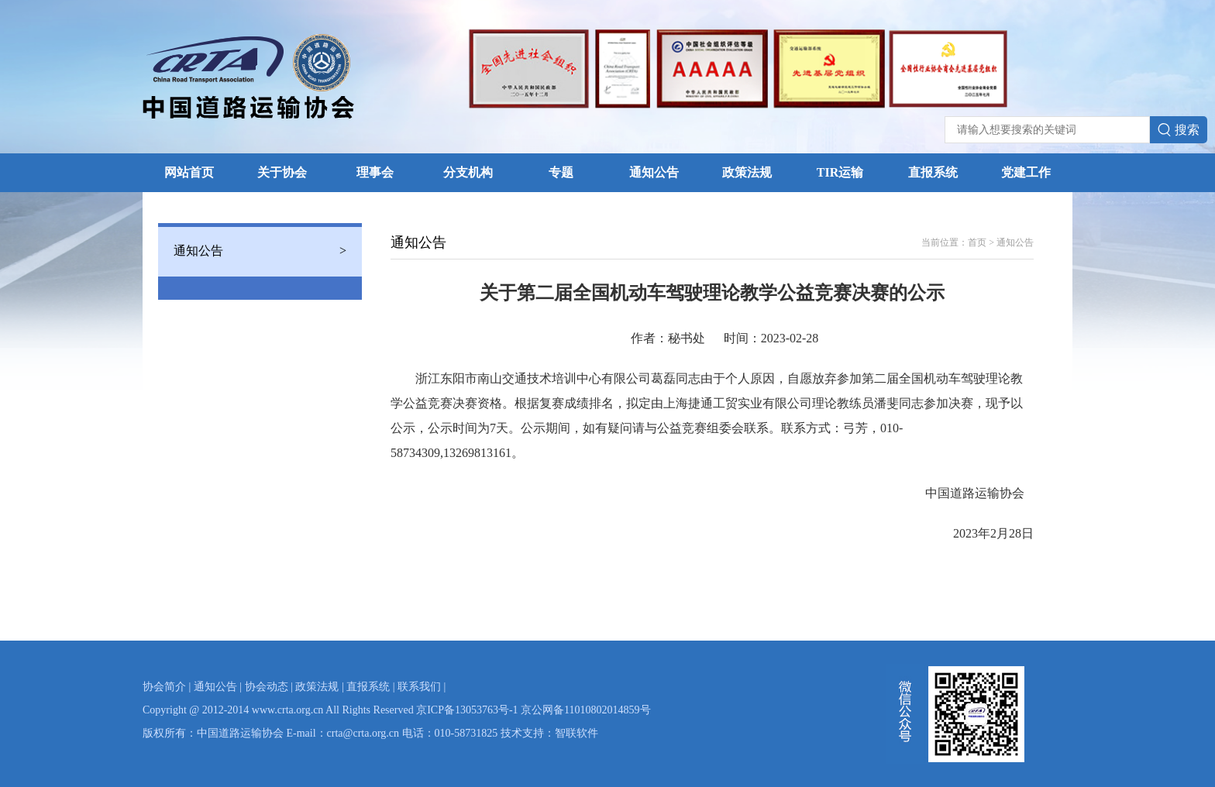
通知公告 (654, 172)
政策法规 (747, 172)
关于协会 (282, 172)
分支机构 (468, 172)
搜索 (1179, 130)
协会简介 (164, 686)
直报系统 (933, 172)
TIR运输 (840, 172)
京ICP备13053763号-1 (467, 710)
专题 (561, 172)
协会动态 (266, 686)
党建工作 (1026, 172)
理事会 (375, 172)
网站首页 (189, 172)
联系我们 (419, 686)
